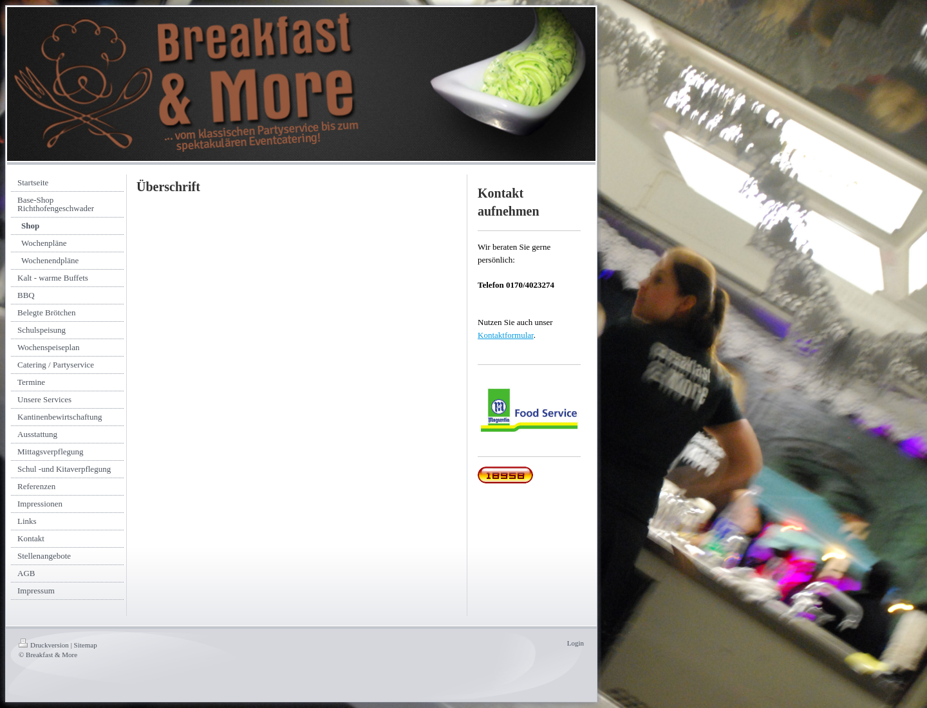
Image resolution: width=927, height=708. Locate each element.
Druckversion (44, 645)
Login (575, 643)
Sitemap (85, 645)
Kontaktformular (506, 335)
